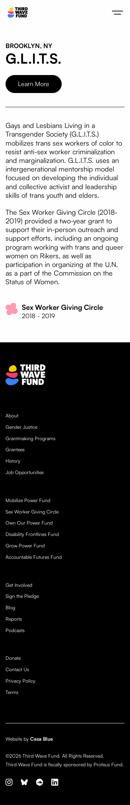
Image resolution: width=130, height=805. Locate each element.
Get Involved (19, 585)
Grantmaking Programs (30, 438)
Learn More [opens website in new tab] (33, 83)
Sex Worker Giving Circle (32, 512)
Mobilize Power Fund (28, 500)
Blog (10, 607)
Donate (13, 658)
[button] (117, 12)
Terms (12, 692)
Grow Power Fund (25, 545)
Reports (14, 619)
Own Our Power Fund (29, 523)
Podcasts (15, 630)
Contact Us (17, 669)
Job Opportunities (25, 472)
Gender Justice (21, 427)
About (12, 415)
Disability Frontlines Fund (32, 534)
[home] (16, 12)
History (13, 461)
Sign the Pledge (22, 596)
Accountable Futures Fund (34, 557)
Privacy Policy (20, 681)
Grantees (15, 449)
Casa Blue (41, 739)
